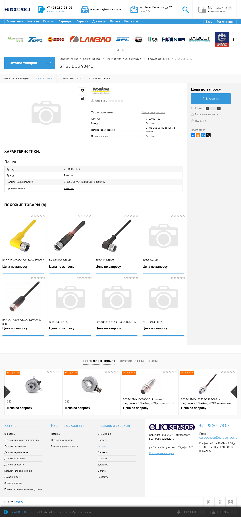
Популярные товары (99, 361)
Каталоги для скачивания (18, 470)
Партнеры (65, 21)
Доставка (99, 21)
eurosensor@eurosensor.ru (218, 437)
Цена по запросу (15, 267)
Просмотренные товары (139, 361)
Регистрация (225, 22)
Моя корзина (220, 8)
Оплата (115, 21)
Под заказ (198, 120)
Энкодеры (9, 433)
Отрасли (82, 21)
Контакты (131, 21)
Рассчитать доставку (204, 114)
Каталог (48, 21)
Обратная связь (17, 512)
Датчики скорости (14, 464)
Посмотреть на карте (161, 452)
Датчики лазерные (14, 458)
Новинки (55, 433)
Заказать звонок (56, 11)
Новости (33, 21)
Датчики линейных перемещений (22, 439)
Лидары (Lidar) (12, 476)
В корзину (211, 98)
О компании (15, 21)
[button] (118, 50)
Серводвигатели (13, 482)
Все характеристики (153, 112)
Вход (209, 22)
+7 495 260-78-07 (45, 512)
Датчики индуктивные (16, 451)
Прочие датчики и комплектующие (23, 488)
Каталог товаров (30, 63)
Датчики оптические (15, 445)
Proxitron (150, 136)
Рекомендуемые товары (64, 445)
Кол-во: (199, 108)
